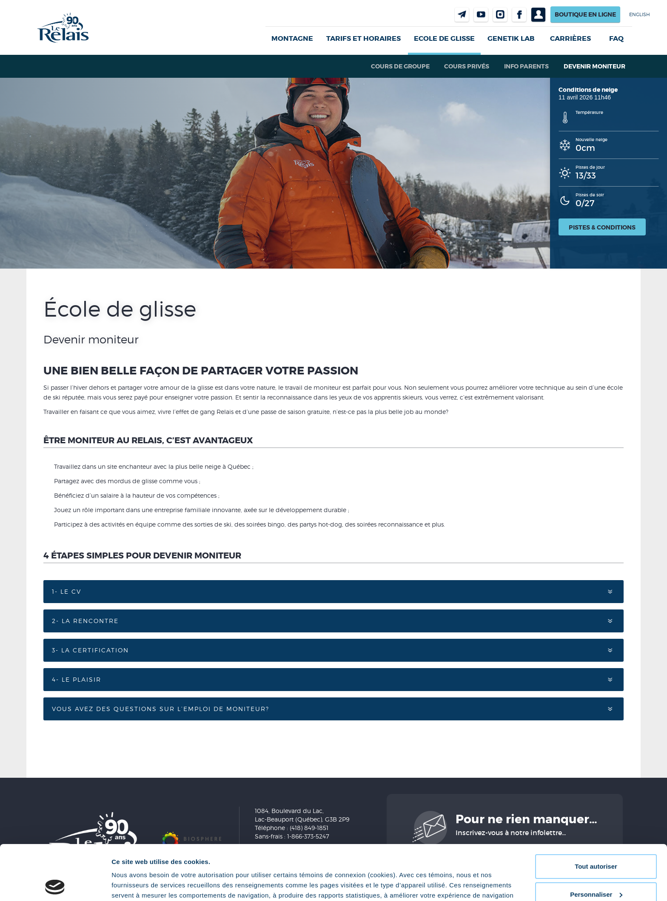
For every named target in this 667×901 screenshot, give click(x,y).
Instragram (500, 15)
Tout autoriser (596, 811)
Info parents (526, 66)
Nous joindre (462, 15)
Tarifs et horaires (363, 38)
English (639, 14)
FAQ (616, 38)
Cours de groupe (400, 66)
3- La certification (90, 650)
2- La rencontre (85, 620)
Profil (538, 15)
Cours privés (466, 66)
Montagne (292, 38)
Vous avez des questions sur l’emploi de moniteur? (160, 708)
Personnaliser (596, 839)
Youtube (481, 15)
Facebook (519, 15)
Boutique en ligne (585, 14)
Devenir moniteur (594, 66)
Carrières (570, 38)
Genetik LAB (510, 38)
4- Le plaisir (76, 679)
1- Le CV (66, 591)
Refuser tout (596, 867)
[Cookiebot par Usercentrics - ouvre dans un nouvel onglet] (55, 884)
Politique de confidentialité (372, 860)
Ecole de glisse (444, 38)
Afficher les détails (140, 884)
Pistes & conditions (602, 227)
